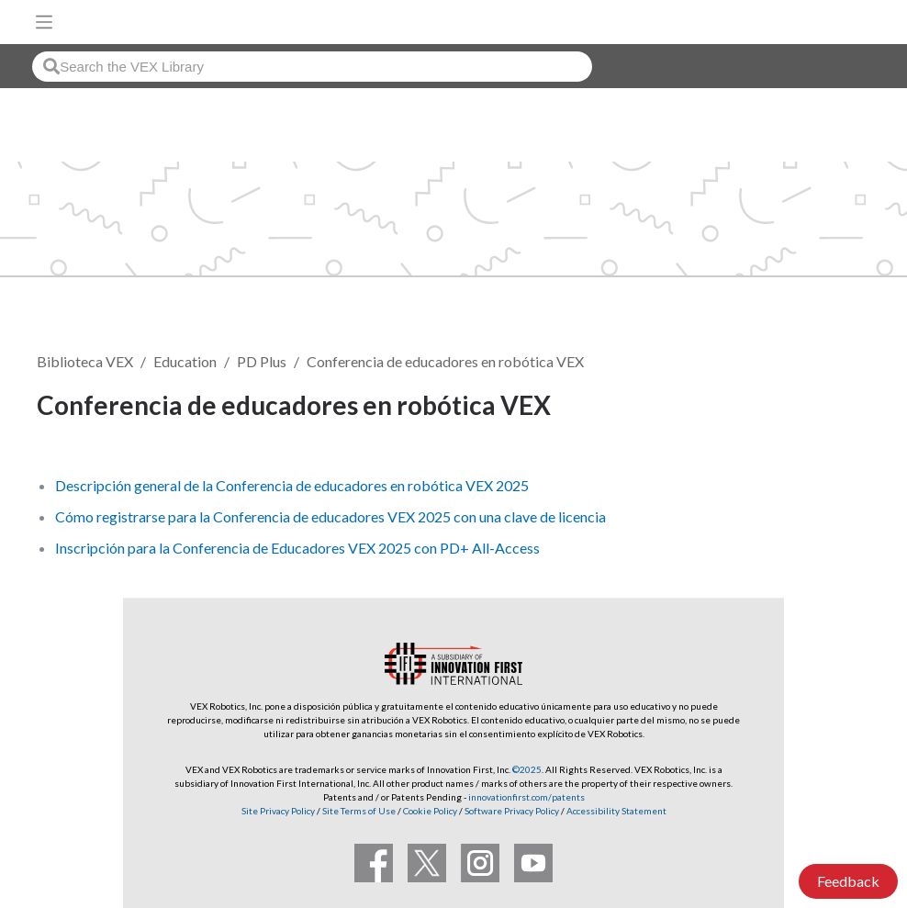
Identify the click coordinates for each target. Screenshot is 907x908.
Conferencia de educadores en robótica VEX (445, 361)
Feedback (848, 881)
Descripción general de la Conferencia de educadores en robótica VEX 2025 (292, 485)
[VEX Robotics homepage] (834, 21)
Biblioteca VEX (85, 361)
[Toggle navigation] (44, 22)
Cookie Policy (430, 810)
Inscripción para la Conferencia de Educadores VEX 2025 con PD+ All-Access (297, 547)
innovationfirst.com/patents (526, 796)
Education (185, 361)
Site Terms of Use (358, 810)
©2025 (527, 769)
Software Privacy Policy (512, 810)
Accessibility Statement (616, 810)
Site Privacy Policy (278, 810)
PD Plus (261, 361)
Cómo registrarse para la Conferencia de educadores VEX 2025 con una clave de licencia (330, 516)
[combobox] (312, 66)
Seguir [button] (825, 408)
